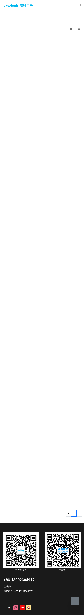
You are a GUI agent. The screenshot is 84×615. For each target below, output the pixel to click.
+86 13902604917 (19, 580)
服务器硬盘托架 (29, 15)
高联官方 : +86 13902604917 (18, 591)
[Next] (79, 513)
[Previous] (68, 513)
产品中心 (11, 15)
